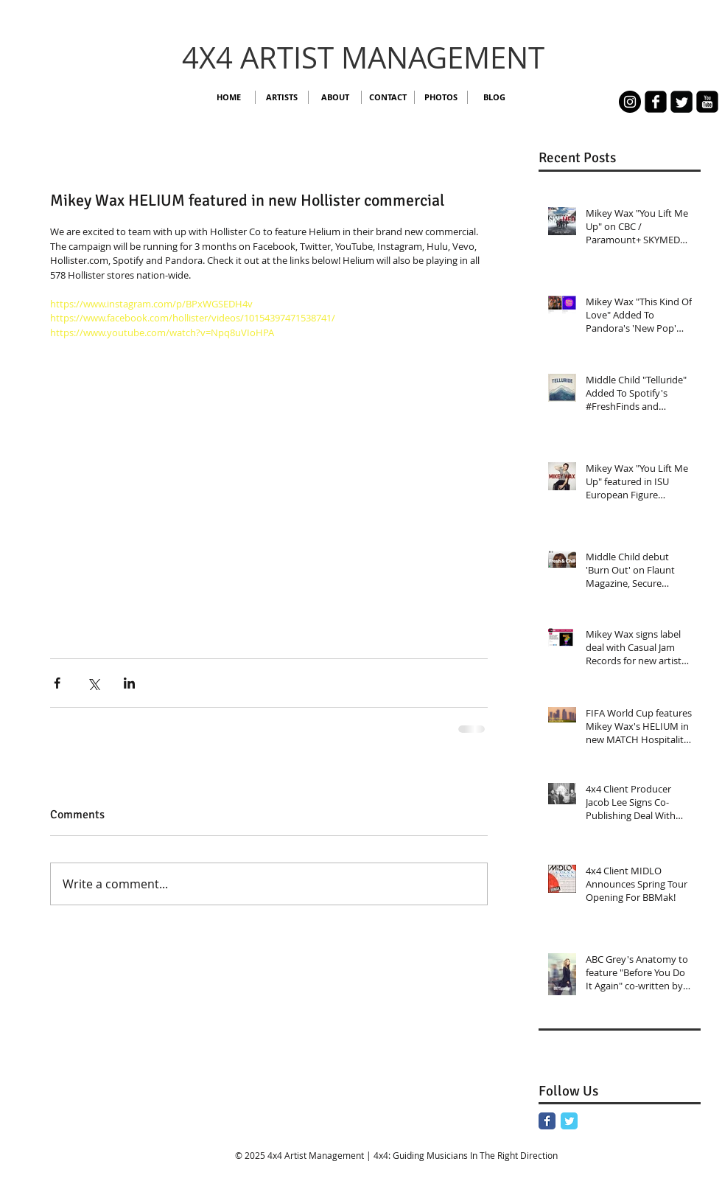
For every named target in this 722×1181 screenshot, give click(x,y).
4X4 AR (229, 57)
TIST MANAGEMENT (410, 57)
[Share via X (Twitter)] (93, 683)
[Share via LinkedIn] (129, 683)
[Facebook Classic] (547, 1120)
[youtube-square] (707, 102)
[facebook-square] (656, 102)
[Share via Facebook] (57, 683)
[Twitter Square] (681, 102)
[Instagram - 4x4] (630, 102)
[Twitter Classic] (569, 1120)
